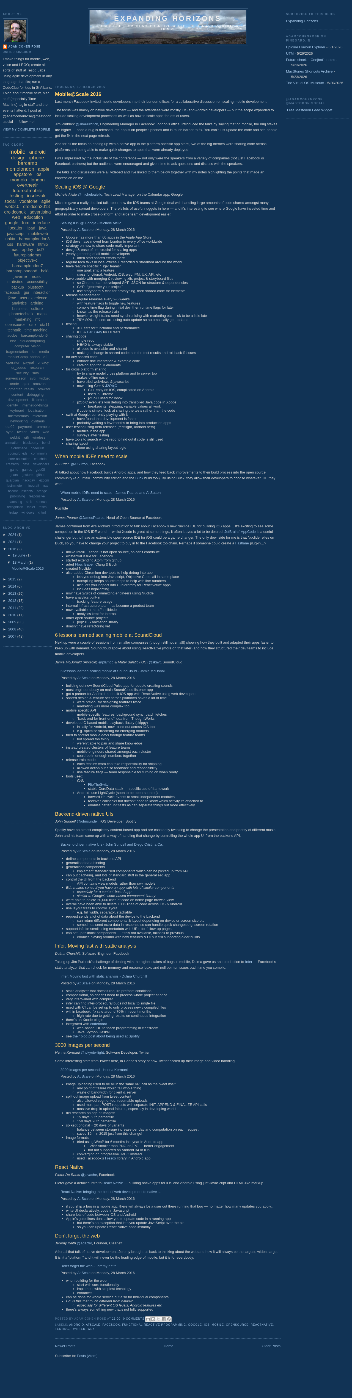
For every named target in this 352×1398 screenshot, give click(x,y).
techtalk (14, 330)
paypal (28, 362)
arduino (37, 303)
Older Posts (271, 1346)
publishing (17, 496)
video (34, 432)
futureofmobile (27, 190)
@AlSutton (78, 464)
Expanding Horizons (302, 21)
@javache (89, 1175)
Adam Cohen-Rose (24, 46)
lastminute (14, 486)
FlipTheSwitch (99, 784)
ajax (26, 384)
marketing (23, 319)
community (39, 453)
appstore (22, 174)
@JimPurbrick (87, 124)
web (91, 1328)
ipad (31, 228)
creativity (12, 464)
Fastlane (242, 543)
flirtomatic (39, 400)
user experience (33, 298)
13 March (21, 562)
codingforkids (18, 453)
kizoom (43, 480)
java (43, 228)
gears (14, 475)
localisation (36, 410)
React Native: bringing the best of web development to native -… (112, 1192)
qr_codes (18, 368)
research (37, 368)
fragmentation (17, 352)
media (44, 352)
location (16, 228)
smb (29, 502)
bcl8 (45, 270)
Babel (89, 564)
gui (26, 292)
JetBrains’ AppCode (240, 532)
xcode (14, 384)
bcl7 (41, 249)
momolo (18, 179)
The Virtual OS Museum (305, 83)
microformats (18, 416)
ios (207, 1324)
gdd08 (40, 470)
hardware (25, 244)
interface (41, 222)
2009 (12, 622)
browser (44, 389)
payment (25, 427)
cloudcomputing (32, 341)
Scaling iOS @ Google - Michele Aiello (91, 223)
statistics (15, 281)
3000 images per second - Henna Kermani (94, 1070)
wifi (26, 437)
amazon (39, 384)
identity (12, 405)
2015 (12, 579)
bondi (46, 443)
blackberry (30, 443)
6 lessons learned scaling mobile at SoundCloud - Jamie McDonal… (114, 671)
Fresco (110, 1158)
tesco (43, 507)
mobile (218, 1324)
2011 (12, 608)
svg (32, 378)
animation (12, 443)
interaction (42, 292)
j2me (12, 298)
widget (44, 378)
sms (35, 373)
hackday (29, 480)
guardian (12, 480)
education (33, 217)
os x (32, 324)
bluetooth (36, 287)
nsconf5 (27, 491)
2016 (12, 549)
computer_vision (28, 346)
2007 (12, 636)
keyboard (16, 410)
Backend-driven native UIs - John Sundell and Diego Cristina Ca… (113, 844)
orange (42, 491)
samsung (15, 502)
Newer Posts (65, 1346)
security (22, 373)
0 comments (134, 1318)
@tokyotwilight (92, 1052)
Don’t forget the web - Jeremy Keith (89, 1266)
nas (45, 486)
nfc (37, 319)
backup (18, 287)
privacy (43, 362)
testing (62, 1328)
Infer (248, 962)
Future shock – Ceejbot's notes (310, 60)
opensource (237, 1324)
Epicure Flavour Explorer (305, 47)
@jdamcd (106, 662)
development (18, 400)
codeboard (98, 1024)
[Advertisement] (155, 61)
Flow (78, 564)
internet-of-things (35, 405)
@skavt (155, 662)
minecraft (32, 486)
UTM (290, 53)
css (10, 244)
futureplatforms (27, 255)
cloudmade (19, 448)
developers (41, 464)
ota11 (45, 324)
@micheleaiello (90, 194)
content (17, 394)
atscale (93, 1324)
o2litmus (38, 421)
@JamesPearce (92, 518)
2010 (12, 615)
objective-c (27, 260)
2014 (12, 586)
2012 (12, 601)
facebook (111, 1324)
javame (20, 276)
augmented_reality (19, 389)
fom (25, 222)
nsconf (13, 491)
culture (37, 308)
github (40, 475)
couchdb (40, 459)
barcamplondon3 (34, 238)
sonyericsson (16, 378)
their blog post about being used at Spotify (106, 1036)
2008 (12, 629)
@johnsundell (87, 821)
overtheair (27, 185)
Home (169, 1346)
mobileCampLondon (24, 357)
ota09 (10, 427)
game (14, 470)
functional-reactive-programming (154, 1324)
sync (9, 432)
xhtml (42, 512)
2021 (12, 542)
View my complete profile (26, 129)
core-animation (19, 459)
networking (19, 421)
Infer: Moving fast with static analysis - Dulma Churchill (104, 976)
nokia (10, 238)
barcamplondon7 (27, 265)
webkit (15, 437)
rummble (43, 427)
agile (46, 201)
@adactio (84, 1243)
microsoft (39, 416)
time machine (35, 330)
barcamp (27, 163)
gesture (27, 475)
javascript (15, 233)
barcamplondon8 (22, 270)
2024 (12, 535)
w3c (46, 432)
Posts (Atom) (87, 1356)
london (38, 179)
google (195, 1324)
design (18, 157)
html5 (43, 244)
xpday (27, 249)
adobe (12, 335)
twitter (78, 1328)
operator (12, 362)
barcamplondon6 (34, 335)
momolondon (20, 169)
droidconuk (15, 212)
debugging (35, 394)
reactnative (262, 1324)
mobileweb (38, 233)
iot (33, 352)
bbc (13, 341)
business (20, 308)
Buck (139, 478)
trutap (13, 512)
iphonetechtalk (21, 314)
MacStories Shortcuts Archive (309, 71)
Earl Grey (94, 332)
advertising (40, 212)
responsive (37, 496)
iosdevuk (36, 195)
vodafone (29, 201)
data (26, 464)
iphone (36, 157)
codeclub (37, 448)
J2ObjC (111, 386)
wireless (38, 437)
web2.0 (12, 206)
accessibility (37, 281)
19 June (19, 555)
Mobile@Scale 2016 (78, 94)
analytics (19, 303)
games (27, 470)
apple (44, 169)
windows (27, 512)
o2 (45, 357)
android (76, 1324)
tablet (31, 507)
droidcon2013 (36, 206)
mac (14, 249)
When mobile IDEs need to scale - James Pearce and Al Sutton (111, 493)
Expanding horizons (168, 18)
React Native (113, 1183)
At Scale (83, 230)
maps (41, 314)
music (36, 276)
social (10, 201)
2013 (12, 593)
